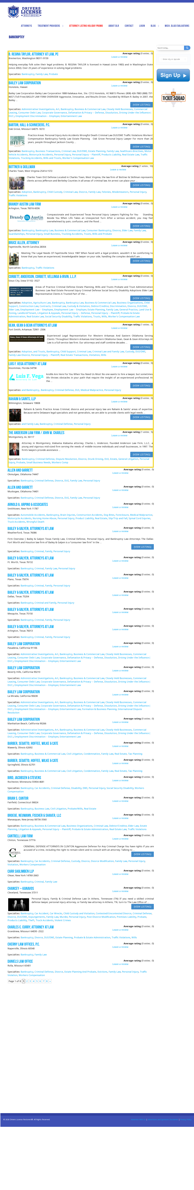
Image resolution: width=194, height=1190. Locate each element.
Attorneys (26, 25)
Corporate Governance (54, 112)
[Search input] (170, 48)
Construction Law (28, 306)
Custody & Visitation (78, 306)
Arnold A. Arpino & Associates (28, 504)
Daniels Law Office (20, 961)
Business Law (42, 808)
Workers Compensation (32, 864)
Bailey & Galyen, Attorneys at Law (31, 528)
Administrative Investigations (38, 109)
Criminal (39, 551)
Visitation (94, 354)
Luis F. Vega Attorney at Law (27, 363)
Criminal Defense (64, 390)
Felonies (106, 191)
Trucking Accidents (31, 157)
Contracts (45, 306)
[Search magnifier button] (187, 48)
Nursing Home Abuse (44, 518)
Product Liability (85, 518)
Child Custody (54, 191)
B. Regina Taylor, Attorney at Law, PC (33, 54)
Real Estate (101, 518)
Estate (113, 458)
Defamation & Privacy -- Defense (86, 112)
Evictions (102, 971)
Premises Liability (126, 916)
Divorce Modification (102, 861)
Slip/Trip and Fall (118, 518)
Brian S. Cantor (18, 798)
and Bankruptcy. (31, 390)
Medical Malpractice (92, 390)
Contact (129, 25)
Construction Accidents (89, 514)
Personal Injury (62, 154)
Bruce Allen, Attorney (24, 242)
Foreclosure (122, 514)
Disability (76, 788)
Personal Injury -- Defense (75, 313)
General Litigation (128, 458)
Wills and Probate (102, 233)
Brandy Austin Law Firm (25, 204)
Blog (153, 25)
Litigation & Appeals (48, 313)
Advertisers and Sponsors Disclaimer (163, 1119)
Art (57, 109)
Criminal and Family (45, 602)
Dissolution (111, 112)
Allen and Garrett (20, 470)
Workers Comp (60, 462)
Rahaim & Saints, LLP (22, 398)
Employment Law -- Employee (36, 309)
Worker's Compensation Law (78, 157)
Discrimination (118, 306)
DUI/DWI (82, 151)
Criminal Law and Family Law (108, 351)
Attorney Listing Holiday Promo (86, 25)
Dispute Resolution (66, 458)
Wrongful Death (35, 521)
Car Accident (41, 913)
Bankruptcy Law (44, 230)
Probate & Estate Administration (90, 829)
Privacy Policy (185, 1119)
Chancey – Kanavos (21, 888)
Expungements (36, 916)
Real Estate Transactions (74, 354)
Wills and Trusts (52, 157)
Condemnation (92, 753)
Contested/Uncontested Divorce (113, 913)
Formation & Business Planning (99, 709)
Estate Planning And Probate (80, 971)
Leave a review (119, 56)
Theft (31, 920)
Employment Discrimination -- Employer (37, 116)
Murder (64, 916)
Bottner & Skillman (22, 166)
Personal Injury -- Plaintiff (86, 154)
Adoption (27, 191)
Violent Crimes (63, 920)
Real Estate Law (130, 154)
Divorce (83, 191)
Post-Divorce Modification (101, 916)
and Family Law (30, 423)
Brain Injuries (67, 514)
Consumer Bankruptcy (99, 230)
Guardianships (17, 233)
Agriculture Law (42, 302)
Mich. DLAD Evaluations (177, 25)
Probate (53, 74)
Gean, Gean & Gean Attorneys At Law (33, 325)
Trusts (87, 233)
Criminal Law (69, 151)
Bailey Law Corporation (25, 83)
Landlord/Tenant (27, 313)
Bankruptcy (28, 74)
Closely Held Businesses (120, 109)
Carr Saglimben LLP (21, 871)
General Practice (128, 309)
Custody (129, 351)
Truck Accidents (16, 521)
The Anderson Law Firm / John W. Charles (36, 432)
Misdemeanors (120, 191)
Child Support (68, 351)
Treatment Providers (49, 25)
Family (48, 551)
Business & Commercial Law (90, 109)
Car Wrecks (56, 913)
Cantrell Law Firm (20, 836)
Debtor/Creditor (100, 306)
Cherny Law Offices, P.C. (24, 944)
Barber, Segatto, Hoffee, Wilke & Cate (33, 743)
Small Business (52, 233)
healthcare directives (131, 151)
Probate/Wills (75, 808)
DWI (85, 788)
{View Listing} (141, 104)
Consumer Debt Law (29, 112)
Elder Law (127, 230)
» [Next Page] (50, 981)
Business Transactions (48, 151)
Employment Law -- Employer (70, 309)
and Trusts (39, 351)
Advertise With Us (138, 1119)
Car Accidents (42, 788)
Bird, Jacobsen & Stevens (24, 777)
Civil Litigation (74, 753)
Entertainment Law (71, 116)
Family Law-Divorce (19, 354)
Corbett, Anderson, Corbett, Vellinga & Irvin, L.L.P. (42, 276)
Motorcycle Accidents (41, 154)
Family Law (42, 74)
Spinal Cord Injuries (139, 518)
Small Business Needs (38, 462)
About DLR (114, 25)
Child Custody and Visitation (79, 913)
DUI (77, 390)
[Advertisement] (172, 162)
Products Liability (111, 154)
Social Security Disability (58, 316)
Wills (104, 316)
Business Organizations (130, 302)
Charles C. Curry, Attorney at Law (31, 927)
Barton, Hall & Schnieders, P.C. (29, 125)
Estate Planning (96, 151)
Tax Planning (135, 753)
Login (142, 25)
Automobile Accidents (33, 514)
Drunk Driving (95, 458)
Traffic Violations (18, 195)
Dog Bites (109, 514)
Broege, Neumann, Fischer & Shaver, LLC (34, 815)
